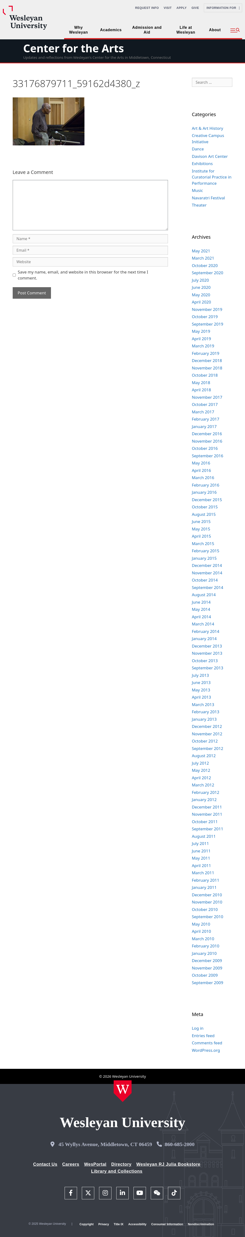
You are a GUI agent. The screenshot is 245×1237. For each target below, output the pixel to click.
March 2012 (203, 785)
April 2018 (201, 390)
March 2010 (203, 938)
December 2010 (207, 895)
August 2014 (204, 594)
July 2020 (200, 280)
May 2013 (201, 690)
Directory (121, 1164)
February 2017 (205, 419)
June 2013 (201, 682)
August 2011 (204, 836)
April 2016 (201, 470)
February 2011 (205, 880)
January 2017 (204, 426)
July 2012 (200, 763)
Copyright (86, 1224)
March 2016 (203, 477)
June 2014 (201, 602)
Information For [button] (222, 8)
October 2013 (205, 660)
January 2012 (204, 799)
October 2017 (205, 404)
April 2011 (201, 865)
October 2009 (205, 975)
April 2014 (201, 616)
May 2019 (201, 331)
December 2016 (207, 433)
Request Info (147, 8)
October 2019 (205, 316)
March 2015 (203, 543)
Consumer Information (167, 1224)
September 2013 (207, 668)
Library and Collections (117, 1171)
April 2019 (201, 338)
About (215, 30)
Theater (199, 205)
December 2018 (207, 360)
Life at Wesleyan (185, 29)
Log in (198, 1028)
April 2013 (201, 697)
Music (197, 190)
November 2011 (207, 814)
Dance (198, 149)
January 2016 (204, 492)
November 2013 (207, 653)
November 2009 (207, 968)
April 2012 (201, 777)
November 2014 (207, 573)
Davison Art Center (210, 156)
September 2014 (207, 587)
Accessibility (137, 1224)
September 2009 (207, 982)
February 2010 (205, 946)
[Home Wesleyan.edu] (123, 1091)
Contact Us (45, 1164)
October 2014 (205, 580)
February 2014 (205, 631)
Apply (182, 8)
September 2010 (207, 916)
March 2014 (203, 624)
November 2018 (207, 368)
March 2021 (203, 258)
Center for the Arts (73, 48)
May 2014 (201, 609)
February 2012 (205, 792)
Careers (70, 1164)
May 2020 (201, 294)
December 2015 (207, 499)
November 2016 (207, 441)
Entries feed (203, 1035)
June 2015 (201, 521)
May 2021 (201, 251)
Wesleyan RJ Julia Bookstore (168, 1164)
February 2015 (205, 550)
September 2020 (207, 272)
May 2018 (201, 382)
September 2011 (207, 829)
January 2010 (204, 953)
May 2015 (201, 529)
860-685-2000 (180, 1144)
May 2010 (201, 924)
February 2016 (205, 485)
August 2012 (204, 755)
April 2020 (201, 302)
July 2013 (200, 675)
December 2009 (207, 960)
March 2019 (203, 346)
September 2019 (207, 324)
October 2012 (205, 741)
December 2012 (207, 726)
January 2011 (204, 887)
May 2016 (201, 463)
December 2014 (207, 565)
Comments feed (207, 1043)
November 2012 (207, 734)
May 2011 (201, 858)
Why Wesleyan (78, 29)
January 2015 (204, 558)
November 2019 (207, 309)
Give (195, 8)
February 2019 (205, 353)
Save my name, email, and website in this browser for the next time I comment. (83, 275)
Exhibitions (202, 163)
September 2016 (207, 455)
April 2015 (201, 536)
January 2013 (204, 719)
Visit (168, 8)
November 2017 (207, 397)
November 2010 (207, 902)
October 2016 (205, 448)
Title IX (118, 1224)
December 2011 (207, 807)
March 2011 (203, 872)
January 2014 (204, 638)
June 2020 (201, 287)
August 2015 (204, 514)
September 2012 (207, 748)
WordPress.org (206, 1050)
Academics (111, 30)
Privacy (103, 1224)
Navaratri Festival (208, 198)
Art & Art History (207, 128)
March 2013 (203, 704)
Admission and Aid (147, 29)
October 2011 (205, 821)
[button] (235, 30)
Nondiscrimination (201, 1224)
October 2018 (205, 375)
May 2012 (201, 770)
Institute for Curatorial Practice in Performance (212, 177)
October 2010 (205, 909)
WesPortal (95, 1164)
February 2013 (205, 711)
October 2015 (205, 507)
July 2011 (200, 843)
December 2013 (207, 646)
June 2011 (201, 851)
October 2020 (205, 265)
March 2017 (203, 412)
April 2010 (201, 931)
